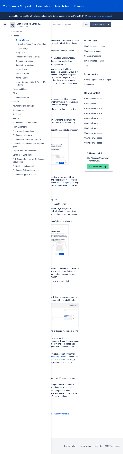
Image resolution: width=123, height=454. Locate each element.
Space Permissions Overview (27, 57)
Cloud (86, 24)
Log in (115, 6)
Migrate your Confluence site (25, 151)
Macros (16, 101)
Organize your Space (24, 61)
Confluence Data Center (23, 155)
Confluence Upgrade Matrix (24, 174)
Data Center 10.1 (101, 24)
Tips (86, 66)
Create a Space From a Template (32, 44)
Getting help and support (23, 166)
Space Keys (23, 48)
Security (98, 446)
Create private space (93, 99)
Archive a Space (22, 73)
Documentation (43, 6)
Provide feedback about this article (56, 414)
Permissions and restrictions (25, 123)
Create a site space (92, 51)
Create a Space (22, 40)
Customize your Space (25, 65)
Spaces (16, 36)
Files (15, 93)
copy (71, 378)
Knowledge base (62, 6)
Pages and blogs (20, 89)
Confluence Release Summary (26, 170)
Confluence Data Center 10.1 (29, 24)
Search (107, 6)
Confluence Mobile (21, 97)
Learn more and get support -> (101, 16)
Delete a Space (21, 78)
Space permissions (92, 56)
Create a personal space (94, 46)
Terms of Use (85, 446)
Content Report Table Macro (54, 357)
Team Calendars (20, 127)
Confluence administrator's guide (27, 139)
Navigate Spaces (22, 52)
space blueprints (64, 183)
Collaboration (18, 110)
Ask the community (97, 166)
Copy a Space (21, 69)
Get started (17, 31)
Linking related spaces (94, 61)
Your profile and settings (23, 106)
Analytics (17, 114)
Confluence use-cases (22, 135)
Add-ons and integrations (23, 131)
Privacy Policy (70, 446)
